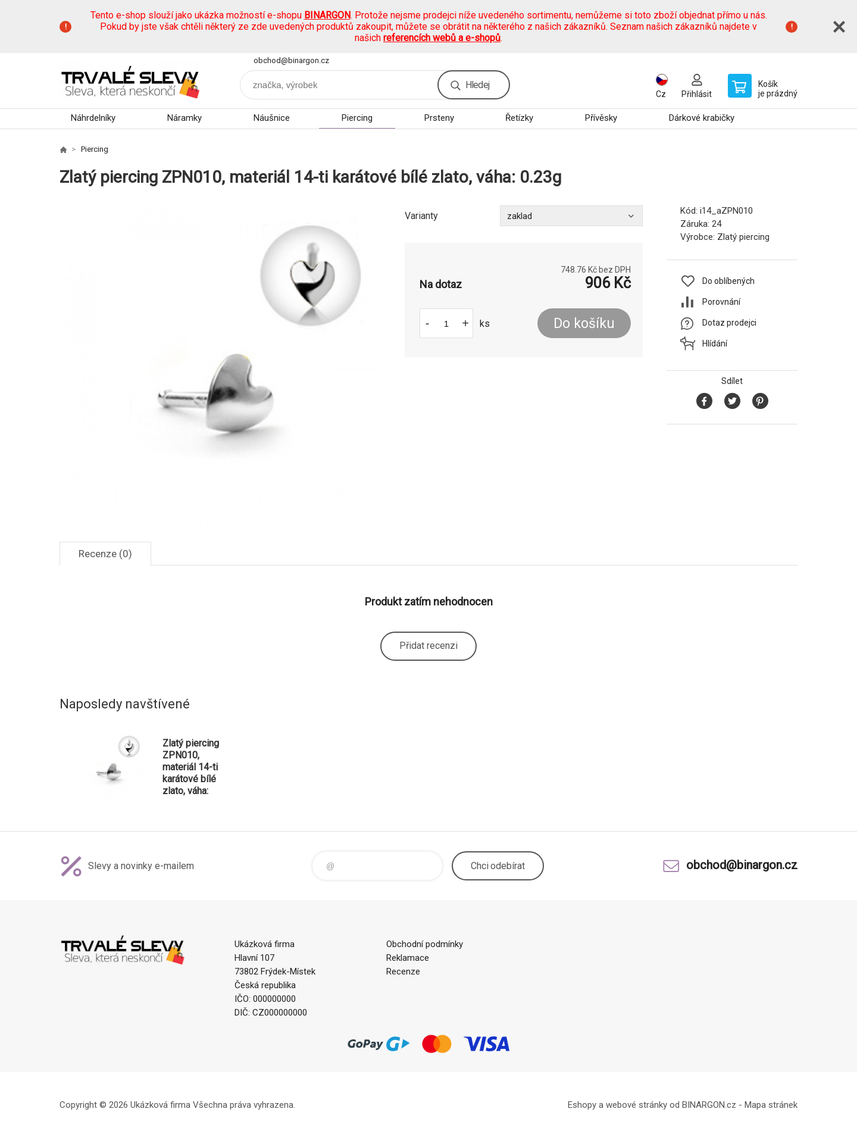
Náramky (184, 118)
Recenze (403, 971)
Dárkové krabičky (701, 118)
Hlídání (714, 343)
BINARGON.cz (709, 1104)
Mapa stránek (771, 1104)
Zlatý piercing (743, 237)
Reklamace (407, 957)
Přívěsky (601, 118)
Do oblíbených (728, 281)
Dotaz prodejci (729, 322)
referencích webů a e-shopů (442, 37)
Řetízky (519, 118)
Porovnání (721, 302)
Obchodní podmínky (424, 944)
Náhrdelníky (93, 118)
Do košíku (584, 324)
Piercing (357, 118)
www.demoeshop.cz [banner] (131, 80)
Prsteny (439, 118)
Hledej (477, 84)
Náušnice (272, 118)
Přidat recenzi (428, 645)
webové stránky (636, 1104)
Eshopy (582, 1104)
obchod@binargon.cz (291, 60)
